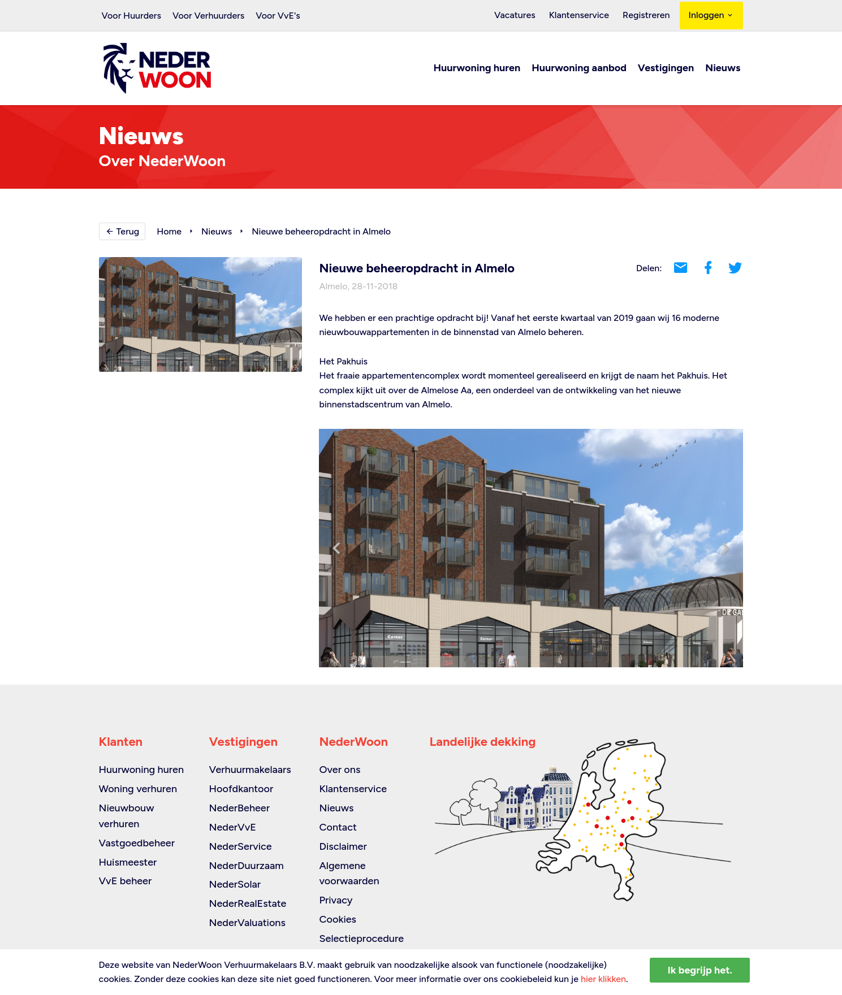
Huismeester (128, 862)
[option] (531, 548)
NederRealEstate (248, 903)
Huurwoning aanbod (579, 69)
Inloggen (712, 15)
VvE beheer (125, 881)
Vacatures (520, 15)
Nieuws (722, 69)
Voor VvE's (278, 15)
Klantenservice (582, 15)
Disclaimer (343, 846)
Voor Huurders (131, 15)
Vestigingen (666, 69)
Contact (338, 827)
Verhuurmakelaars (250, 769)
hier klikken (603, 979)
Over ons (340, 769)
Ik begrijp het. (699, 970)
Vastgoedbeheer (137, 843)
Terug (122, 232)
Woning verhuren (138, 789)
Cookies (337, 919)
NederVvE (232, 827)
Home (169, 232)
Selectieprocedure (361, 938)
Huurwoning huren (477, 69)
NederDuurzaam (246, 865)
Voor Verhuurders (208, 15)
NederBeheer (239, 808)
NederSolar (235, 884)
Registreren (647, 15)
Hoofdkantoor (241, 789)
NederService (240, 846)
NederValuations (247, 922)
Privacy (336, 900)
